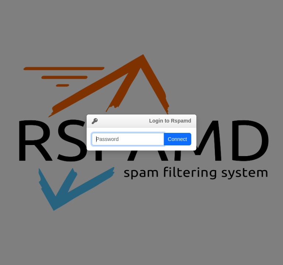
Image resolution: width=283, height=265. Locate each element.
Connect (177, 139)
